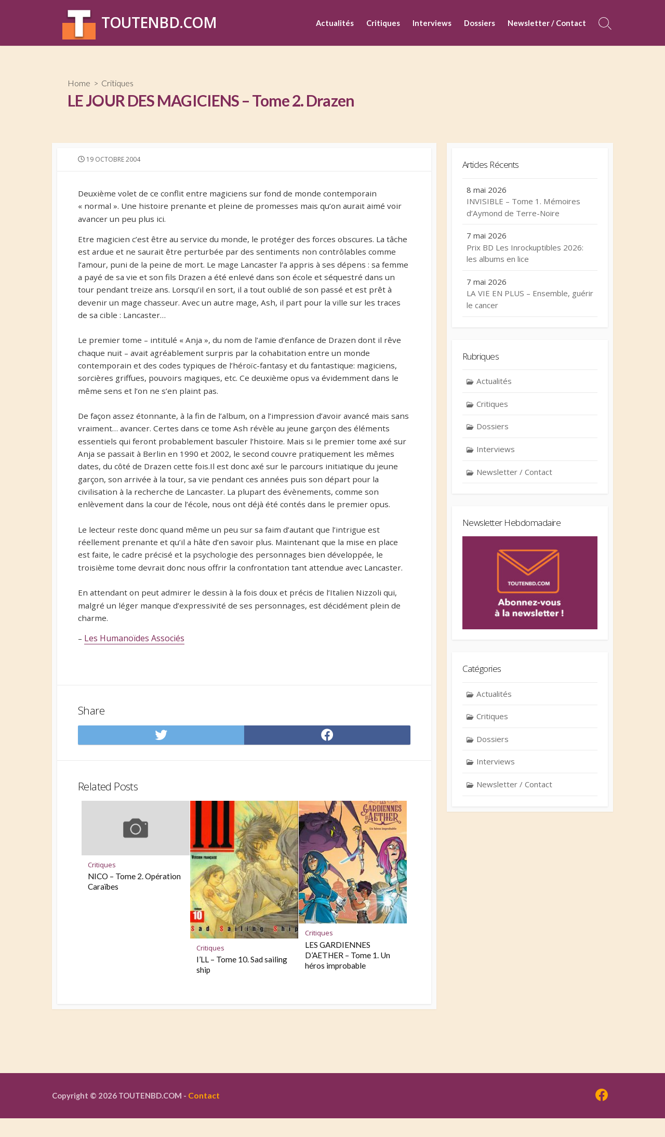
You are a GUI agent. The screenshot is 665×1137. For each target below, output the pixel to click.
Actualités (335, 23)
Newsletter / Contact (547, 23)
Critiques (383, 23)
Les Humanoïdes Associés (135, 692)
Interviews (432, 23)
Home (79, 83)
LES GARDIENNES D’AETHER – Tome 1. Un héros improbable (347, 1016)
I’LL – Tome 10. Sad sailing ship (241, 1026)
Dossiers (479, 23)
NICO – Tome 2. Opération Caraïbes (134, 942)
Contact (210, 1113)
